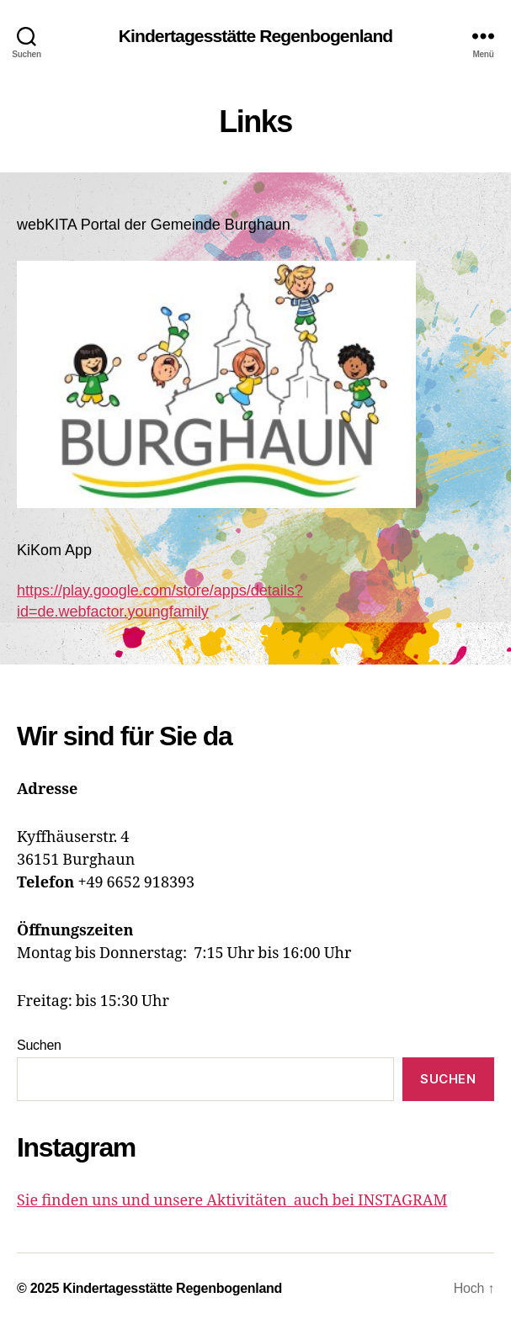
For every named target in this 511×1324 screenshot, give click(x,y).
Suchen (39, 1045)
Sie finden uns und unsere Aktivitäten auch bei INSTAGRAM (232, 1200)
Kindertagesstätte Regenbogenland (256, 36)
